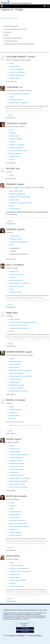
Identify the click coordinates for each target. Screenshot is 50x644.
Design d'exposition (15, 511)
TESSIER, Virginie (13, 439)
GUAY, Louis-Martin (15, 264)
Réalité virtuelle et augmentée (18, 103)
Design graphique (14, 451)
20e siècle (12, 418)
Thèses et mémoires (11, 41)
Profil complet (10, 81)
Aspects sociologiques (16, 69)
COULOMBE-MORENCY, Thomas (20, 56)
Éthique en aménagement (17, 72)
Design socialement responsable (19, 478)
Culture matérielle (14, 364)
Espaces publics (14, 136)
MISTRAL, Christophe (15, 400)
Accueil (3, 18)
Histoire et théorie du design (18, 150)
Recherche (8, 18)
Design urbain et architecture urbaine (20, 203)
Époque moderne (14, 415)
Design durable (14, 472)
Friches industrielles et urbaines (19, 526)
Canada (11, 159)
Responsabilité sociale (16, 191)
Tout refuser (25, 628)
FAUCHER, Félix (13, 168)
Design (11, 63)
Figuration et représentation (18, 523)
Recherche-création (15, 292)
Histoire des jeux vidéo (16, 286)
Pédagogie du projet (15, 239)
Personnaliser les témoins (25, 624)
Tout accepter (25, 631)
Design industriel (14, 66)
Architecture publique (15, 139)
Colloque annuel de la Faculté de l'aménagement (19, 44)
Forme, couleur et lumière (17, 484)
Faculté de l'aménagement (21, 3)
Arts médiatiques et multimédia (19, 94)
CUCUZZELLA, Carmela (16, 123)
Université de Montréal (5, 2)
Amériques (12, 583)
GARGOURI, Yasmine (15, 229)
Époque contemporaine (16, 586)
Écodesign (12, 133)
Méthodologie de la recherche (18, 391)
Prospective (13, 412)
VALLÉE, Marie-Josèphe (16, 496)
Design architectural (15, 379)
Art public (12, 142)
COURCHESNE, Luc (14, 87)
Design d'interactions (15, 100)
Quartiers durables (15, 153)
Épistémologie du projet (16, 75)
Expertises (8, 32)
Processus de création (16, 274)
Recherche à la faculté (11, 26)
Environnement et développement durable (22, 322)
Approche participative (16, 457)
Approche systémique (16, 148)
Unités (7, 35)
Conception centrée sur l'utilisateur (20, 571)
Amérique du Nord (15, 78)
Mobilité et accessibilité (16, 145)
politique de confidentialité (16, 635)
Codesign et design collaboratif (18, 242)
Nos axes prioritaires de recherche (15, 29)
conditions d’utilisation (35, 635)
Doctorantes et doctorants (13, 38)
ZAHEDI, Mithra (13, 556)
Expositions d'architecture (17, 520)
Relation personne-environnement (20, 197)
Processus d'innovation (16, 469)
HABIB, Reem (12, 312)
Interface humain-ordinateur (18, 580)
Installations (13, 529)
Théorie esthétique (15, 409)
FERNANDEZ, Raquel (15, 184)
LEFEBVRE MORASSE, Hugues (19, 351)
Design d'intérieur (14, 208)
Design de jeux (14, 271)
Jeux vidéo (12, 277)
